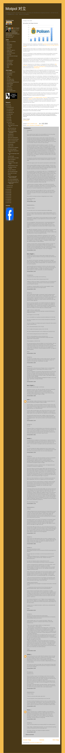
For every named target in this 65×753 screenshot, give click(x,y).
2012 (8, 194)
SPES (8, 66)
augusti (9, 114)
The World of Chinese (11, 53)
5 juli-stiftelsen (9, 73)
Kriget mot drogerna (11, 159)
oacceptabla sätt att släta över (39, 66)
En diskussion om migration (13, 147)
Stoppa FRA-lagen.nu (11, 50)
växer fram (45, 97)
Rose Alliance (9, 47)
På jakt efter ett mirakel (12, 173)
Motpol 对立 (15, 8)
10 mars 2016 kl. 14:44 (31, 420)
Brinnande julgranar (11, 142)
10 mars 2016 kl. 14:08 (31, 395)
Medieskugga (9, 51)
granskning (45, 43)
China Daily (9, 54)
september (10, 112)
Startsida (41, 740)
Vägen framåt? (10, 145)
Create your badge (9, 221)
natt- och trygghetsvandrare (37, 97)
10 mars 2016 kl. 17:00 (31, 452)
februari (9, 185)
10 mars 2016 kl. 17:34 (31, 503)
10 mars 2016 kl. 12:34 (31, 250)
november (10, 109)
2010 (8, 197)
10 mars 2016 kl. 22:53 (31, 706)
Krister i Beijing (10, 84)
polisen (28, 125)
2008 (8, 200)
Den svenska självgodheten (13, 179)
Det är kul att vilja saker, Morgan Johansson (12, 177)
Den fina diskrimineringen (12, 171)
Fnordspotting (9, 74)
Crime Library (9, 63)
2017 (8, 104)
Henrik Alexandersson (11, 71)
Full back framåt (11, 156)
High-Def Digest (10, 64)
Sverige (41, 125)
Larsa (28, 399)
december (10, 107)
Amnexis (28, 438)
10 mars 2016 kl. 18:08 (31, 543)
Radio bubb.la (9, 44)
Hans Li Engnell (30, 253)
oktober (9, 110)
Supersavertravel (10, 60)
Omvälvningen (10, 144)
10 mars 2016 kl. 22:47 (31, 688)
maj (9, 119)
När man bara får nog (12, 128)
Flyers (8, 58)
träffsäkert (30, 98)
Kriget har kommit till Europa (13, 139)
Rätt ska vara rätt (11, 123)
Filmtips (9, 174)
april (9, 120)
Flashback (9, 48)
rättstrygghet (37, 125)
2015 (8, 189)
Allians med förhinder (12, 129)
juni (9, 117)
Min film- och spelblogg (11, 41)
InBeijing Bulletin (10, 83)
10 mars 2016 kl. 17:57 (31, 533)
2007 (8, 202)
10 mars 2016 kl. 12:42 (31, 271)
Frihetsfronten (9, 45)
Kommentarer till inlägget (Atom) (36, 742)
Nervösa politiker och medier (13, 157)
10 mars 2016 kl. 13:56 (31, 362)
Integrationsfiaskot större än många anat (13, 183)
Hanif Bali (8, 77)
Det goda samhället (10, 80)
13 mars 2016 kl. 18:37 (31, 732)
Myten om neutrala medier (13, 140)
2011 (8, 195)
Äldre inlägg (56, 740)
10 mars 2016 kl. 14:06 (31, 381)
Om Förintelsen (10, 61)
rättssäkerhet (32, 125)
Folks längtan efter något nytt (13, 180)
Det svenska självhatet (12, 149)
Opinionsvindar (11, 135)
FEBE (8, 67)
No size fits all (9, 87)
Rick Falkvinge (9, 89)
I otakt (8, 76)
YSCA (8, 57)
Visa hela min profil (9, 37)
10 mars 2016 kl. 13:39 (31, 353)
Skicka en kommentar (30, 734)
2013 (8, 192)
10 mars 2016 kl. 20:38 (31, 650)
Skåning (28, 654)
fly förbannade (36, 67)
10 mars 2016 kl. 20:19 (31, 610)
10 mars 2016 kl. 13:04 (31, 289)
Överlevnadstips (11, 161)
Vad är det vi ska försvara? (13, 137)
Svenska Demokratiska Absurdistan (12, 132)
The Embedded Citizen (11, 90)
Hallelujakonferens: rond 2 (13, 165)
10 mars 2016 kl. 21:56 (31, 668)
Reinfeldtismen (10, 134)
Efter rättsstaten (26, 120)
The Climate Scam (10, 79)
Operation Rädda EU (12, 169)
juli (8, 115)
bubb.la (8, 42)
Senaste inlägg (27, 740)
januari (9, 187)
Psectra (28, 709)
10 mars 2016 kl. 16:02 (31, 434)
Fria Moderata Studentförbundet (13, 82)
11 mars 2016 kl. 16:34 (31, 719)
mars (9, 122)
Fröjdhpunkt (9, 86)
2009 (8, 199)
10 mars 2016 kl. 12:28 (31, 201)
